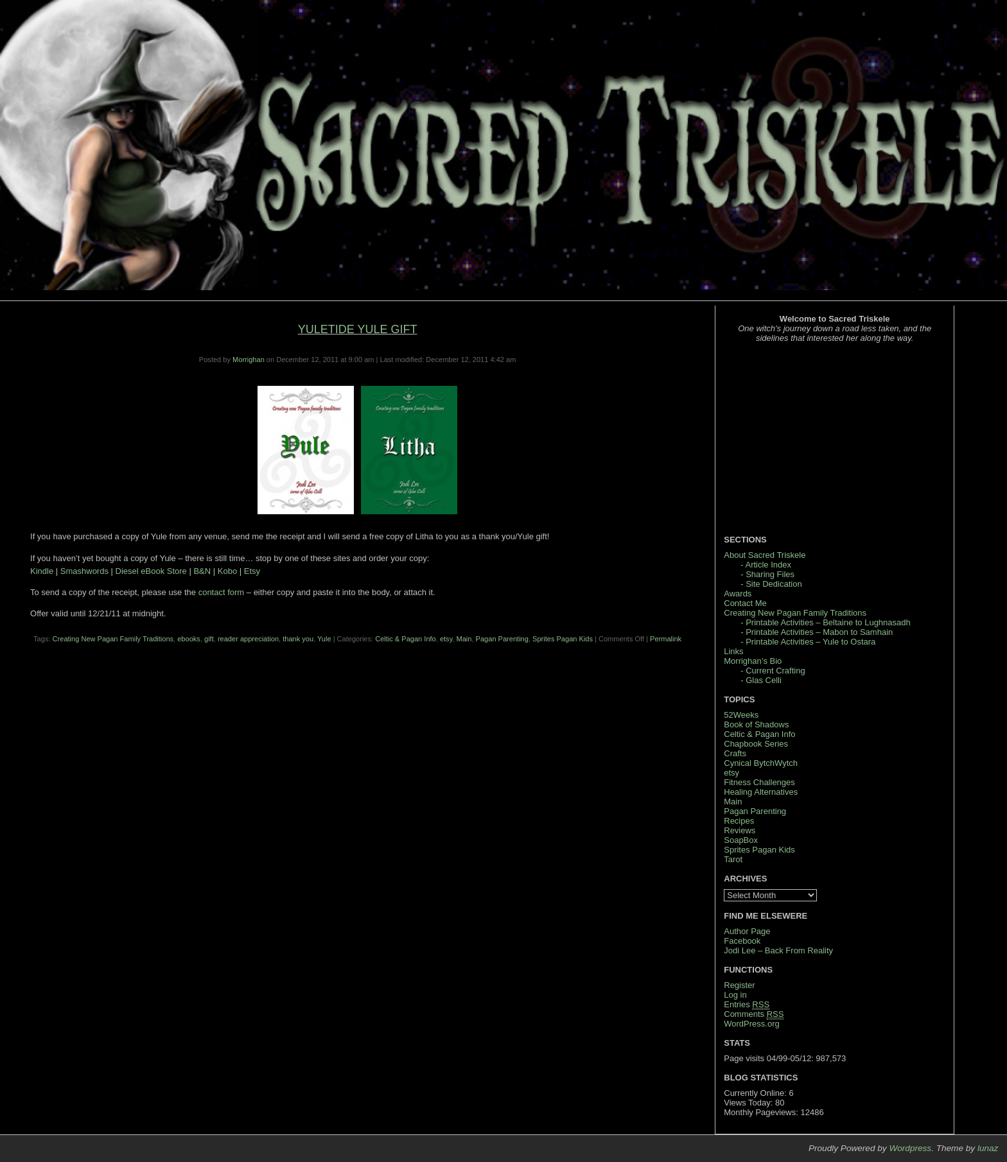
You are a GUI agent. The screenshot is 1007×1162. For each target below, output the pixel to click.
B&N (202, 571)
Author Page (747, 931)
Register (739, 985)
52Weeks (741, 715)
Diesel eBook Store (151, 571)
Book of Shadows (756, 724)
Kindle (41, 571)
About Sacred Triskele (764, 555)
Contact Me (745, 603)
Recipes (739, 821)
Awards (737, 593)
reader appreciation (248, 639)
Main (463, 639)
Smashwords (84, 571)
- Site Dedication (770, 584)
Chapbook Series (756, 744)
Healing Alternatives (761, 792)
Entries (746, 1005)
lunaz (988, 1148)
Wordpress (910, 1148)
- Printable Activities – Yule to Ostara (807, 641)
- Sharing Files (767, 574)
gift (209, 639)
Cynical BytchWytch (761, 763)
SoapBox (741, 840)
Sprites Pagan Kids (562, 639)
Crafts (735, 753)
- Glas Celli (761, 680)
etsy (446, 639)
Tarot (733, 859)
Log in (735, 995)
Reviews (739, 830)
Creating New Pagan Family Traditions (113, 639)
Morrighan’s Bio (753, 661)
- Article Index (765, 564)
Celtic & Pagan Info (405, 639)
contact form (221, 592)
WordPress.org (751, 1023)
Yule (324, 639)
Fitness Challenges (759, 782)
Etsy (252, 571)
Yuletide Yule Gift (357, 329)
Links (733, 651)
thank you (298, 639)
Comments (754, 1014)
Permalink (665, 639)
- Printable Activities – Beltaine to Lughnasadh (825, 622)
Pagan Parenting (502, 639)
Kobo (227, 571)
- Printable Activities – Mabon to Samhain (816, 632)
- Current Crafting (772, 670)
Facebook (742, 941)
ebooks (188, 639)
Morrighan (248, 359)
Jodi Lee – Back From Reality (778, 950)
